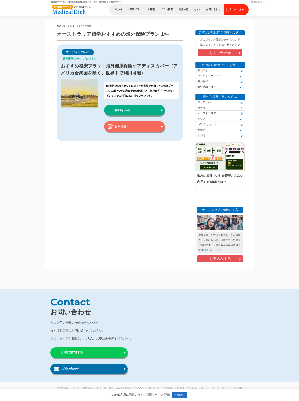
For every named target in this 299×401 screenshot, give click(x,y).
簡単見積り (88, 388)
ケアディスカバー (78, 52)
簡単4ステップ (211, 250)
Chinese (256, 2)
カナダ (201, 107)
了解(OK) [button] (179, 394)
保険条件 (237, 388)
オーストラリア (206, 113)
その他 (201, 135)
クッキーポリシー (221, 388)
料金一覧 (101, 388)
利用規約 (179, 388)
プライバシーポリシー (198, 388)
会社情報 (167, 388)
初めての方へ (63, 388)
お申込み (121, 126)
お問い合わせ (220, 53)
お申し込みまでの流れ (120, 388)
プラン (76, 388)
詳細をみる (122, 110)
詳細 (167, 394)
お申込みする (220, 259)
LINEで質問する (72, 352)
